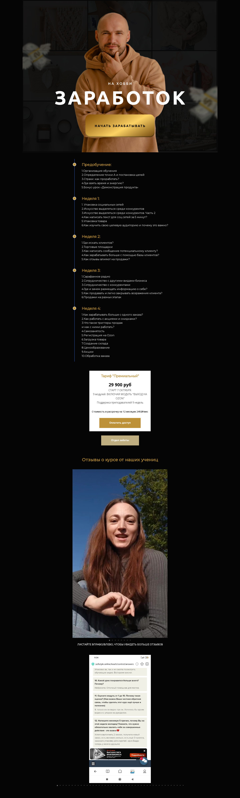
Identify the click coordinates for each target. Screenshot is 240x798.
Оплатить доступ (120, 422)
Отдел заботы (120, 440)
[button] (75, 553)
